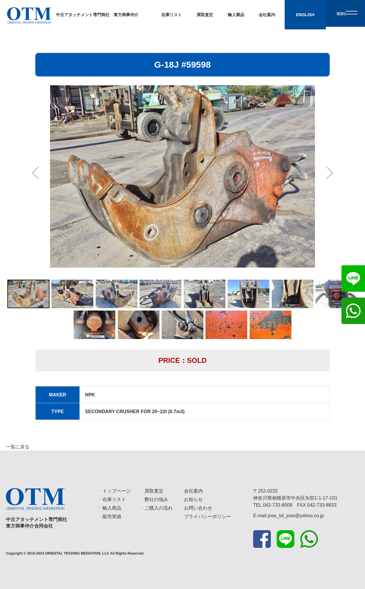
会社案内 (193, 490)
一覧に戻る (17, 446)
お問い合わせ (198, 507)
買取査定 (154, 490)
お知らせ (193, 499)
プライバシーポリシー (207, 516)
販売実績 (111, 516)
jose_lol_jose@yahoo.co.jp (296, 515)
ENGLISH (297, 14)
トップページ (116, 490)
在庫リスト (114, 499)
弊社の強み (156, 499)
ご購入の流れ (159, 507)
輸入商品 (111, 507)
